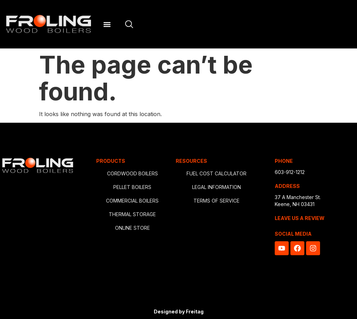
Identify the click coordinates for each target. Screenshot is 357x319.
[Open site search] (129, 24)
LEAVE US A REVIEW (300, 218)
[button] (107, 24)
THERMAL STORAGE (132, 214)
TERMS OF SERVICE (216, 201)
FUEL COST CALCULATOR (216, 173)
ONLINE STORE (132, 228)
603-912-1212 (290, 172)
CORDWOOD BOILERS (132, 173)
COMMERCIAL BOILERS (132, 201)
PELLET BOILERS (132, 187)
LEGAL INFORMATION (216, 187)
